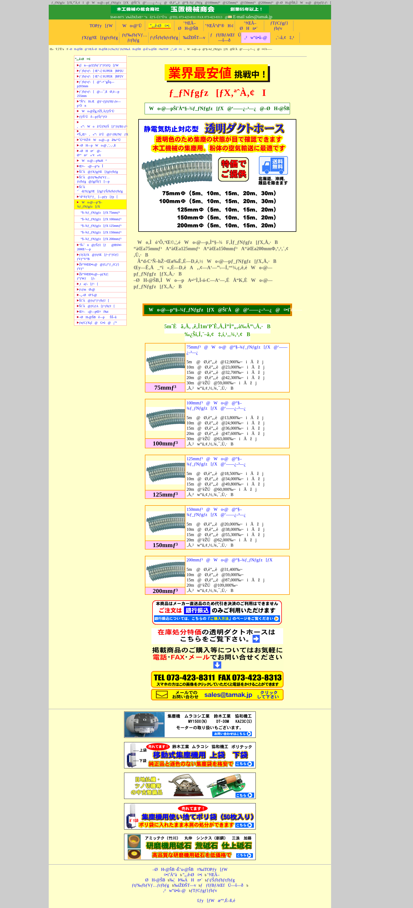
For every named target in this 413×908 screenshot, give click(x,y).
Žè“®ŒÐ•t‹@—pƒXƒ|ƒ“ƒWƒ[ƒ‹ (92, 276)
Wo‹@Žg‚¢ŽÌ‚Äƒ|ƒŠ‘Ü (95, 111)
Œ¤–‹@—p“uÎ (90, 166)
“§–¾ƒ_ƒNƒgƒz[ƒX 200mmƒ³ (101, 239)
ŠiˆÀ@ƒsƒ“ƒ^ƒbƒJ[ (93, 300)
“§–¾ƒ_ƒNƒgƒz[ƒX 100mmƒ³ (101, 219)
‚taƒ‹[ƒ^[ (87, 284)
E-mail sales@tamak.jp (252, 16)
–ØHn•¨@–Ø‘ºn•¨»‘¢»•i (89, 153)
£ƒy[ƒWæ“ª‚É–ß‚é (214, 900)
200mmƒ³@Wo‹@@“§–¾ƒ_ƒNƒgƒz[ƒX (229, 560)
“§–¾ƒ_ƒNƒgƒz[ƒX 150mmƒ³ (101, 232)
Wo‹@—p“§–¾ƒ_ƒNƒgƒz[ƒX (89, 204)
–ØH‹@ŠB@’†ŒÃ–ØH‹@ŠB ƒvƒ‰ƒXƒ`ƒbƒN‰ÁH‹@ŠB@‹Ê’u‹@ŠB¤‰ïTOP (118, 49)
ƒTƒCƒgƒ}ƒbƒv (204, 890)
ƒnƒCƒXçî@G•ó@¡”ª (97, 323)
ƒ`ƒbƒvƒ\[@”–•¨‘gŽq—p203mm (95, 84)
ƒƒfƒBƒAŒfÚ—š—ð (221, 885)
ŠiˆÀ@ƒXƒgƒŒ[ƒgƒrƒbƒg (97, 172)
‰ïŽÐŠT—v (194, 37)
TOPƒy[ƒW (101, 25)
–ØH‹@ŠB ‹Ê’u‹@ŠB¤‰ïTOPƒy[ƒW (190, 869)
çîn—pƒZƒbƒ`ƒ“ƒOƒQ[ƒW (98, 65)
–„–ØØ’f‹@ (87, 295)
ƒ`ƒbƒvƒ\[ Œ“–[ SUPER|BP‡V (100, 76)
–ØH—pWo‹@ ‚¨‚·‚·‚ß (96, 145)
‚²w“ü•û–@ (255, 37)
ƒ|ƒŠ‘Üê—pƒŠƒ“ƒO (92, 117)
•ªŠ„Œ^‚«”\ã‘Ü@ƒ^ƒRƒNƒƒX (101, 133)
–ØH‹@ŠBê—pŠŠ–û (96, 317)
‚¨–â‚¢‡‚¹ (285, 37)
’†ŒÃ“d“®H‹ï (219, 25)
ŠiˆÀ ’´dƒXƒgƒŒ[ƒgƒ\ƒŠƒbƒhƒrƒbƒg (99, 189)
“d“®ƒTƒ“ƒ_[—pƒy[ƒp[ (97, 197)
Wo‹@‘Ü (130, 25)
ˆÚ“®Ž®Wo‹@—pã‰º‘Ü (99, 140)
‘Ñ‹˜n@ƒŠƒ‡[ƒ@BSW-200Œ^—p (99, 247)
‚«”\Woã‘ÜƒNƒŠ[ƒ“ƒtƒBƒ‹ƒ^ (101, 124)
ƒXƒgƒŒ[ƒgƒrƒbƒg (100, 37)
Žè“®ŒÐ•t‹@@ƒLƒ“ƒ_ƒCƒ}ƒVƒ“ (98, 267)
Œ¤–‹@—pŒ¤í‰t (92, 311)
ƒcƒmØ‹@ (86, 289)
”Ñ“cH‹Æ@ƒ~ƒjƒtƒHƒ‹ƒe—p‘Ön (99, 103)
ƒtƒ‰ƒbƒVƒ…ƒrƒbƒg (150, 885)
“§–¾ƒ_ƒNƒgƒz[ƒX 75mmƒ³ (100, 212)
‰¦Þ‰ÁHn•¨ (185, 880)
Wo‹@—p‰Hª (91, 161)
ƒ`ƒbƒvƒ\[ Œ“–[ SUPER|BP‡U (100, 71)
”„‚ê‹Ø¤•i (160, 25)
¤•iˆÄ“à (168, 874)
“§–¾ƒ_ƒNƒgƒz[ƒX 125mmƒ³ (101, 226)
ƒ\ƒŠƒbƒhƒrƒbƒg (164, 37)
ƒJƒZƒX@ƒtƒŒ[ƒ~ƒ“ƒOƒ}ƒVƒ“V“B (98, 257)
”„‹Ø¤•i (177, 49)
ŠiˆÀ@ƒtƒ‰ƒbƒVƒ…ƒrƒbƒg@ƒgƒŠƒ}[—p (93, 179)
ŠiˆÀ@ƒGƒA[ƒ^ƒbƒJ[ (96, 306)
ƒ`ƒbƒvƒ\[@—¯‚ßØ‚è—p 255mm (98, 94)
